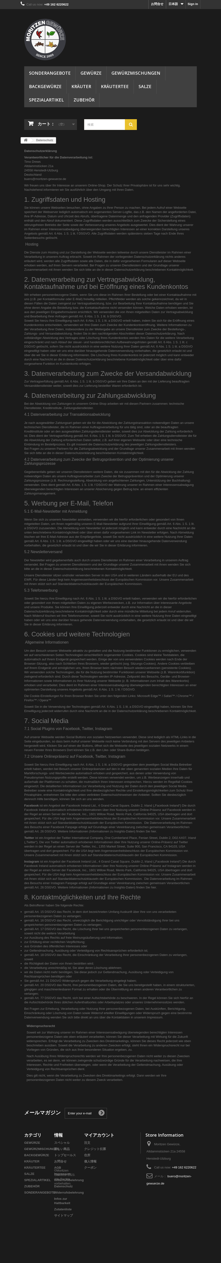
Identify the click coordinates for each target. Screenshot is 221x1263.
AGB (57, 1167)
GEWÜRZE (91, 73)
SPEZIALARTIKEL (46, 100)
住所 (87, 1155)
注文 (87, 1143)
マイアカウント (99, 1135)
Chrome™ (185, 696)
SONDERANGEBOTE (50, 73)
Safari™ (169, 696)
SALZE (145, 86)
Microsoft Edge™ (149, 696)
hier (153, 831)
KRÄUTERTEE (115, 86)
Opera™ (45, 700)
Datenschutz (63, 1186)
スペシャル (62, 1143)
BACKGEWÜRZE (45, 86)
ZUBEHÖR (84, 100)
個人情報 (90, 1161)
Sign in (193, 4)
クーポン (90, 1167)
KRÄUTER (81, 86)
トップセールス (65, 1155)
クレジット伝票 (95, 1149)
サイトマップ (63, 1215)
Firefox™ (30, 700)
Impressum (62, 1174)
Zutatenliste (63, 1209)
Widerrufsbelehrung (69, 1180)
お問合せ (157, 4)
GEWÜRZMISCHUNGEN (135, 73)
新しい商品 (62, 1149)
